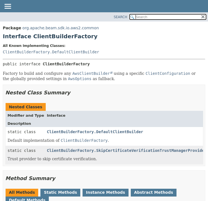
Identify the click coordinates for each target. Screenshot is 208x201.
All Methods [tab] (22, 192)
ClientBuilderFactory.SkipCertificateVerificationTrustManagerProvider (127, 150)
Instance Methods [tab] (105, 192)
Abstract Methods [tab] (153, 192)
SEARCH (120, 17)
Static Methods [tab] (60, 192)
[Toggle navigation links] (7, 7)
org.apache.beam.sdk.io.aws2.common (60, 28)
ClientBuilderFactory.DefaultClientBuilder (51, 52)
